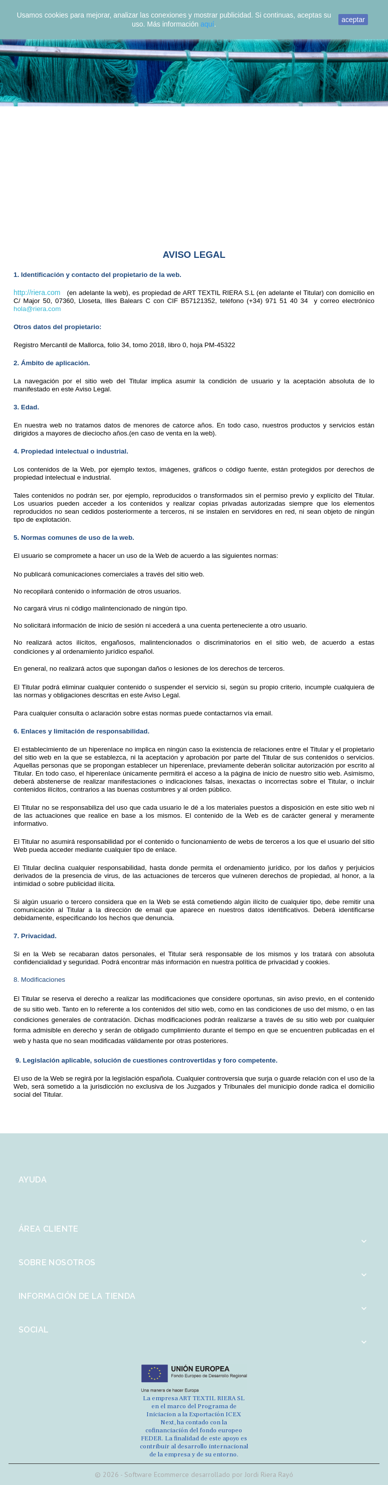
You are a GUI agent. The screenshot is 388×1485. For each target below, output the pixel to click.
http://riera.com (37, 292)
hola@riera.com (37, 309)
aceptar (353, 20)
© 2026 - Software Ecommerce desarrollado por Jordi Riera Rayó (194, 1474)
